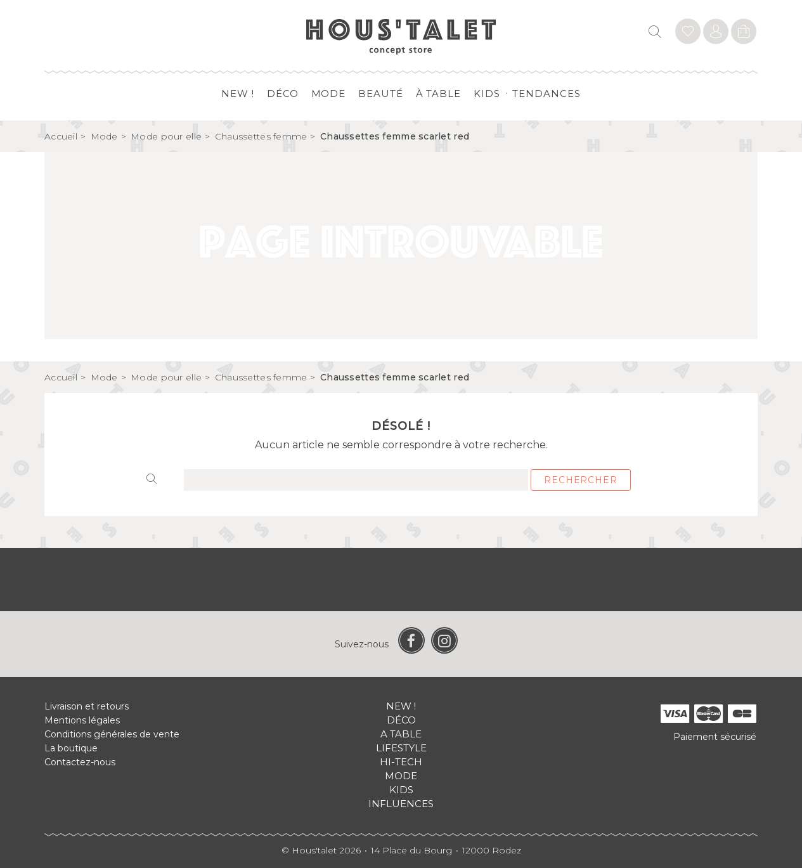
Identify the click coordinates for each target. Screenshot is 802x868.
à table (438, 93)
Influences (401, 804)
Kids (487, 93)
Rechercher (580, 480)
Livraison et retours (86, 706)
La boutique (71, 748)
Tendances (546, 93)
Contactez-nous (79, 762)
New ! (237, 93)
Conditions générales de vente (111, 734)
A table (401, 734)
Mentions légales (82, 720)
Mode (328, 93)
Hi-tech (401, 762)
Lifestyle (401, 748)
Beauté (380, 93)
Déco (283, 93)
